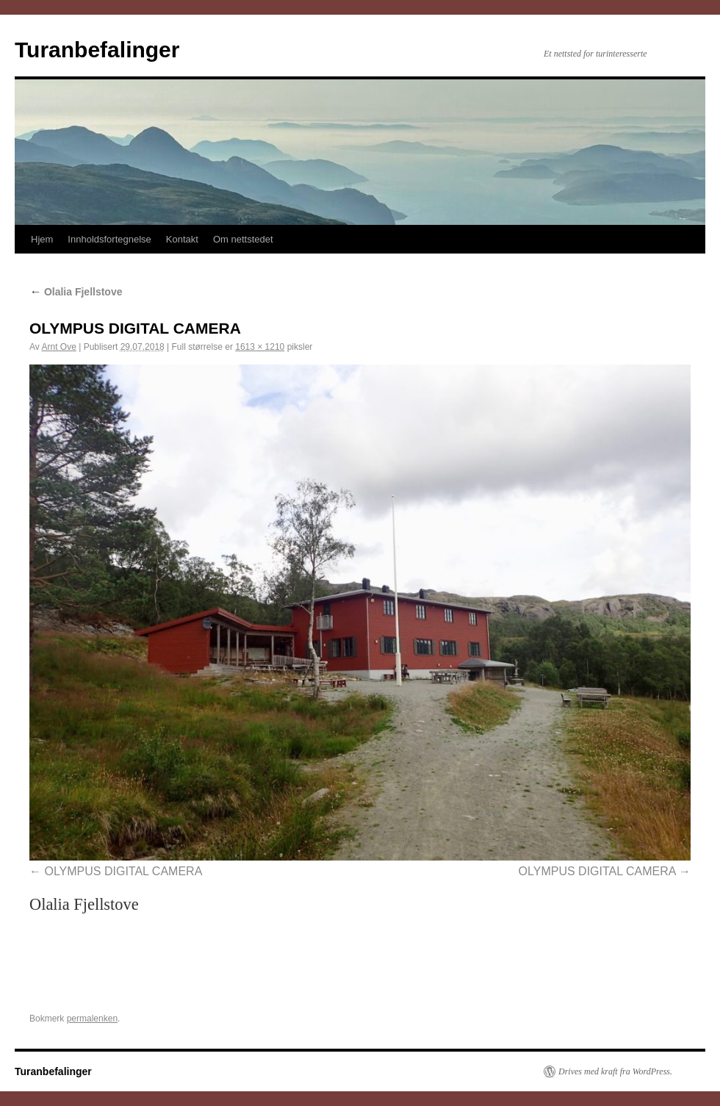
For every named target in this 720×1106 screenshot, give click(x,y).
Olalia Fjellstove (76, 292)
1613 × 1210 (259, 347)
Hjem (42, 239)
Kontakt (182, 239)
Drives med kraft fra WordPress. (615, 1071)
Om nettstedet (243, 239)
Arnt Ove (58, 347)
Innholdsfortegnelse (109, 239)
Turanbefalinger (97, 49)
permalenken (92, 1018)
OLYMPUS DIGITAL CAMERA (123, 871)
